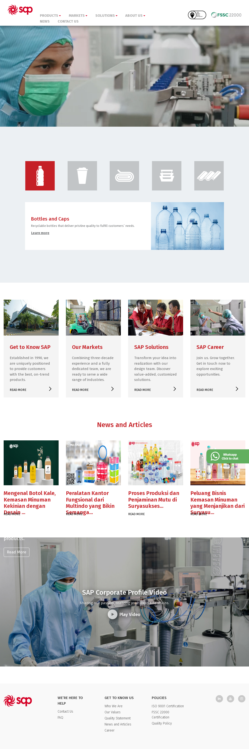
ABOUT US (135, 15)
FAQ (60, 718)
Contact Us (65, 711)
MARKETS (78, 15)
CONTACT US (68, 21)
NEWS (45, 21)
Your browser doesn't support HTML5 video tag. (124, 63)
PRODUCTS (50, 15)
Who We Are (114, 706)
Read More (16, 552)
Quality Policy (162, 723)
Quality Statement (118, 718)
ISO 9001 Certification (168, 706)
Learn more (40, 233)
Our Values (113, 712)
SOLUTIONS (106, 15)
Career (110, 730)
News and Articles (118, 724)
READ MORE (18, 390)
